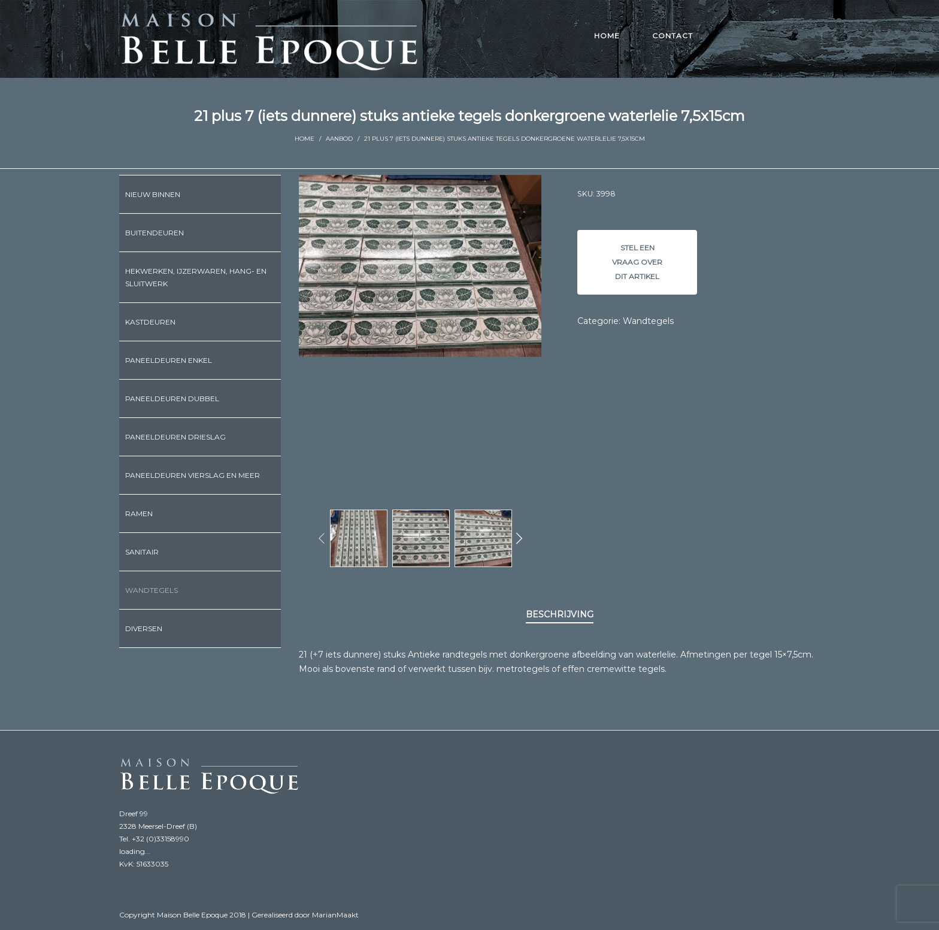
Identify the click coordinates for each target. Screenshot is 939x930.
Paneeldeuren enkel (168, 360)
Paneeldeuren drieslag (175, 436)
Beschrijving (559, 614)
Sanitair (142, 551)
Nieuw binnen (152, 194)
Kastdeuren (150, 321)
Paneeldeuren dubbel (172, 398)
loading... (134, 851)
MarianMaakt (335, 914)
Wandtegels (648, 321)
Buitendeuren (154, 232)
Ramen (139, 513)
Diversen (143, 628)
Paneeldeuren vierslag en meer (192, 475)
